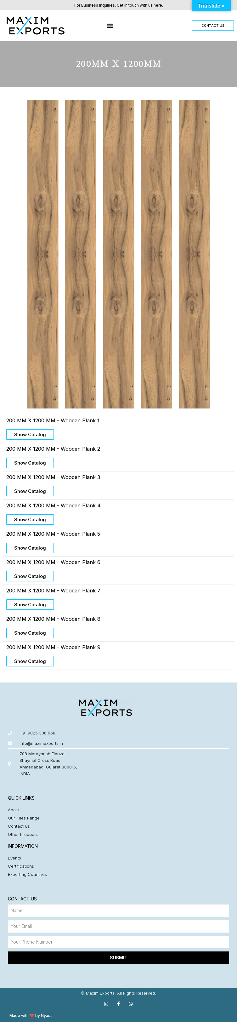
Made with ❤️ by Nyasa (31, 1015)
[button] (110, 25)
